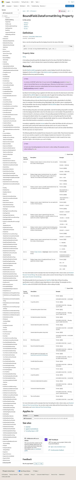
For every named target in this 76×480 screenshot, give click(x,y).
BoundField (34, 72)
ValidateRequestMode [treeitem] (10, 34)
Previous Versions (13, 474)
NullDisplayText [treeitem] (8, 28)
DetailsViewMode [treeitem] (7, 255)
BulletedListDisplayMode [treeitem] (8, 40)
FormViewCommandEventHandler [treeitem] (10, 340)
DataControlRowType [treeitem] (8, 154)
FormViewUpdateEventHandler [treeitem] (10, 380)
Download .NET (69, 6)
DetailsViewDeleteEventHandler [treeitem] (10, 244)
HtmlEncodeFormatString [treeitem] (11, 26)
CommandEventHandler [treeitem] (8, 85)
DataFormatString (31, 70)
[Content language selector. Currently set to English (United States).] (8, 471)
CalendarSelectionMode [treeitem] (8, 66)
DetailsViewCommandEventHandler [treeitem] (11, 236)
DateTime (48, 280)
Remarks (26, 24)
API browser (33, 11)
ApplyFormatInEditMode (42, 97)
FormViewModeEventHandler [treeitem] (9, 363)
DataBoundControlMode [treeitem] (8, 137)
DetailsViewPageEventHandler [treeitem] (9, 263)
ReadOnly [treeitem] (7, 30)
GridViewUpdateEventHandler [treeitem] (9, 437)
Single (35, 251)
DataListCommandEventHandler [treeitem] (10, 198)
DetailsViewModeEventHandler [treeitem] (10, 259)
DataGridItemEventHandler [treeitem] (9, 173)
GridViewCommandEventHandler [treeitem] (10, 395)
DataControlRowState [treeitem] (8, 152)
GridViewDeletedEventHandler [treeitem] (10, 399)
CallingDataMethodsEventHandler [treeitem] (10, 70)
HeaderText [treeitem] (7, 21)
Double (39, 251)
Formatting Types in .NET (32, 431)
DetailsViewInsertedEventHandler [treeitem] (10, 248)
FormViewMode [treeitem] (6, 359)
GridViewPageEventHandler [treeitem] (9, 411)
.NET (28, 11)
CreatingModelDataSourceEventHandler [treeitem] (11, 130)
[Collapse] (18, 10)
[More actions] (72, 11)
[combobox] (11, 13)
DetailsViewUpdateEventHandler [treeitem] (10, 280)
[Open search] (69, 2)
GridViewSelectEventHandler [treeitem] (9, 424)
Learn (24, 11)
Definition (26, 22)
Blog (20, 474)
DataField (28, 427)
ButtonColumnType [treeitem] (7, 53)
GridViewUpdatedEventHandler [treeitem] (10, 433)
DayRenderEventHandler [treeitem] (8, 229)
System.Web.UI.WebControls (35, 36)
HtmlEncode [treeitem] (8, 24)
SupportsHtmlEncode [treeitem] (10, 32)
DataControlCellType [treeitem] (7, 139)
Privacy (32, 474)
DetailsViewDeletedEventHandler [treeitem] (10, 240)
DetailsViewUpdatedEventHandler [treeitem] (10, 276)
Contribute (26, 474)
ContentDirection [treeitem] (7, 100)
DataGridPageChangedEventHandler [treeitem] (11, 177)
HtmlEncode (56, 82)
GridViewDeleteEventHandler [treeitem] (9, 403)
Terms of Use (54, 474)
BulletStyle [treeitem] (5, 47)
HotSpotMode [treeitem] (6, 449)
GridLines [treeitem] (5, 382)
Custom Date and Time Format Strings (41, 407)
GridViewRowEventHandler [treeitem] (9, 420)
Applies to (26, 26)
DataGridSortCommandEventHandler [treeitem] (11, 184)
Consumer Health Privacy (42, 474)
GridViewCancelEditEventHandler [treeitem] (10, 388)
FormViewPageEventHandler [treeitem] (9, 367)
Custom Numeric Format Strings (33, 277)
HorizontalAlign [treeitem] (6, 443)
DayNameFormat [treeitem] (7, 225)
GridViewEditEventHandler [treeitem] (9, 407)
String (24, 57)
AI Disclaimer (5, 474)
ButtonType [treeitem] (5, 59)
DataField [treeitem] (7, 17)
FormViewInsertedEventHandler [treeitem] (10, 352)
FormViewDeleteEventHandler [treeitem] (9, 348)
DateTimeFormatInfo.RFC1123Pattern (39, 355)
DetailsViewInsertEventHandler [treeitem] (10, 252)
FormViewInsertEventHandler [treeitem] (9, 357)
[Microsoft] (3, 2)
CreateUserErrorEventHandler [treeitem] (9, 121)
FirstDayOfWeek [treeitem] (6, 321)
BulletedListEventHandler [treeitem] (8, 45)
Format (42, 123)
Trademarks (61, 474)
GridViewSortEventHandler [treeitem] (9, 428)
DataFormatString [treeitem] (9, 19)
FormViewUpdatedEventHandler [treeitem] (10, 376)
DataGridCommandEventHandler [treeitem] (10, 165)
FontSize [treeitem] (5, 327)
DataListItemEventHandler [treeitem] (9, 206)
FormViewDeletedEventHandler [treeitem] (10, 344)
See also (26, 28)
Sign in (72, 2)
